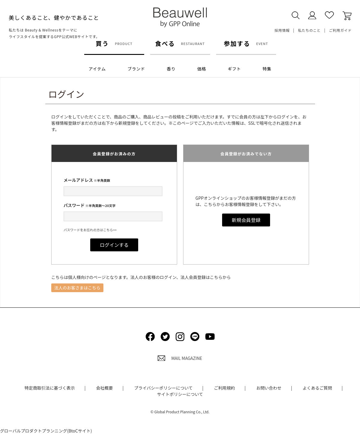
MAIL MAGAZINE (180, 358)
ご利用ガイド (340, 30)
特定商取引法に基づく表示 (50, 388)
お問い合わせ (268, 388)
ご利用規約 (224, 388)
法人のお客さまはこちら (77, 288)
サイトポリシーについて (180, 394)
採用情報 (282, 30)
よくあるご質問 (317, 388)
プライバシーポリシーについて (163, 388)
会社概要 (104, 388)
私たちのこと (309, 30)
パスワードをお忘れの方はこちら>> (90, 229)
